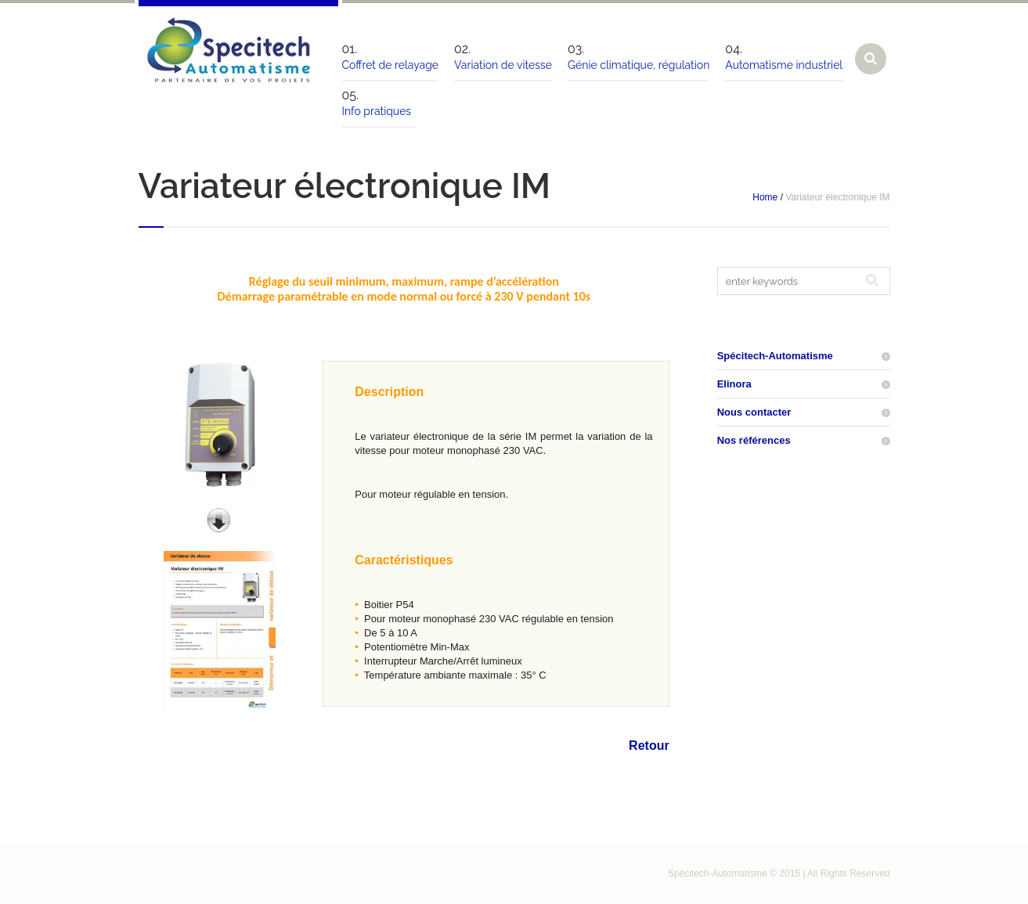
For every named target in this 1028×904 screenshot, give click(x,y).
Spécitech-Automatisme (775, 356)
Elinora (734, 384)
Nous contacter (754, 412)
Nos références (754, 440)
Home (764, 197)
